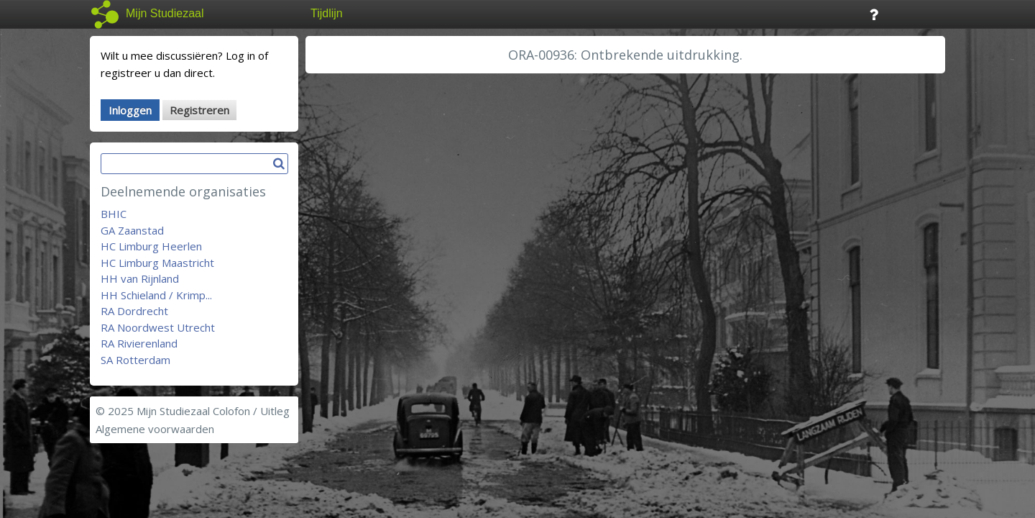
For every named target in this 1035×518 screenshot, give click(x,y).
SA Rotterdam (135, 360)
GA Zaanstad (132, 230)
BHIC (113, 213)
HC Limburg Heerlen (151, 246)
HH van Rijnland (140, 278)
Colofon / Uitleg (251, 411)
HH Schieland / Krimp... (156, 295)
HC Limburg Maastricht (157, 262)
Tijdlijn (326, 13)
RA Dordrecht (134, 311)
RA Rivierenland (139, 343)
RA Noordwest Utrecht (158, 327)
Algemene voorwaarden (155, 429)
